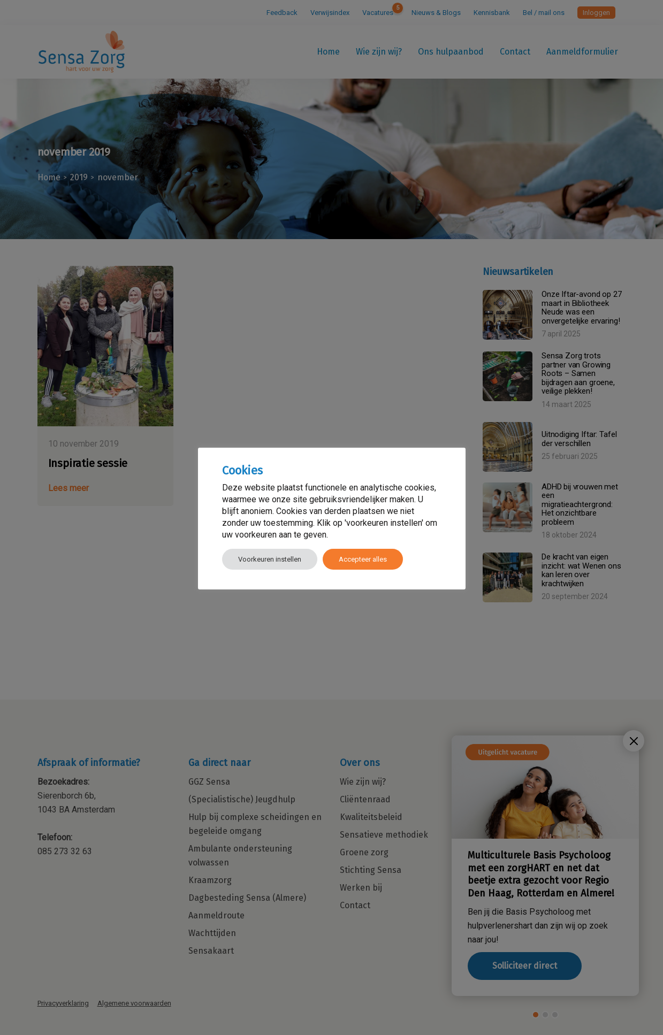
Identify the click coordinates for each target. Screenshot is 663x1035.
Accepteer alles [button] (363, 559)
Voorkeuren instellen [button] (269, 559)
